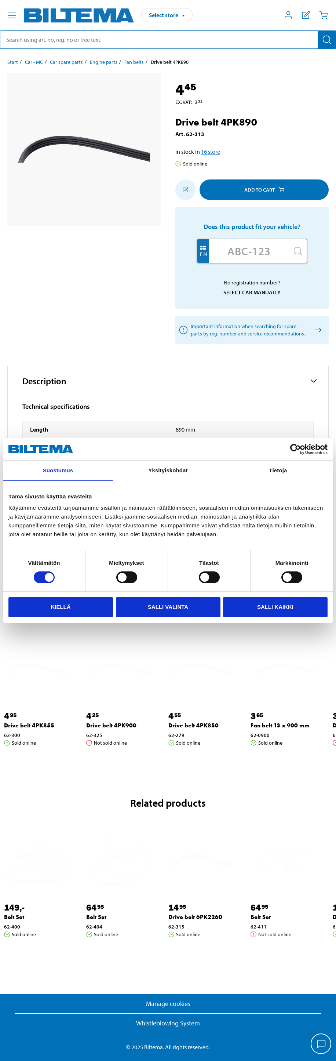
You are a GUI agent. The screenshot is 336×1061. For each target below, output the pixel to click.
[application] (321, 1044)
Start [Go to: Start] (12, 62)
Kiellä (60, 607)
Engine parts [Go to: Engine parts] (103, 62)
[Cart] (323, 15)
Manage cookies (168, 1003)
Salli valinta (168, 607)
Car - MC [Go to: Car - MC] (34, 62)
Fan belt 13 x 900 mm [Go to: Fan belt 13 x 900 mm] (280, 725)
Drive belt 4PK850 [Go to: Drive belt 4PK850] (193, 725)
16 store (210, 151)
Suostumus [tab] (58, 470)
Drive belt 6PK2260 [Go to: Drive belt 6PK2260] (195, 917)
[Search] (327, 39)
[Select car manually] (317, 330)
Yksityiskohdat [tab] (167, 470)
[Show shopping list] (306, 15)
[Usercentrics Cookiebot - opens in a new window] (295, 449)
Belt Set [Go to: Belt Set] (14, 917)
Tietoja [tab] (278, 470)
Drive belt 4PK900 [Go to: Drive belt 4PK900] (111, 725)
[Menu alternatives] (11, 15)
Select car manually (252, 292)
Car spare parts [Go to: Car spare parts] (66, 62)
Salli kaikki (275, 607)
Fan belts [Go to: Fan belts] (134, 62)
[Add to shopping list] (185, 189)
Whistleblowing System (168, 1023)
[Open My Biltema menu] (288, 15)
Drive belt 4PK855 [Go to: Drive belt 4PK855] (29, 725)
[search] (168, 39)
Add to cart (264, 189)
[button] (168, 381)
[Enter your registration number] (249, 251)
